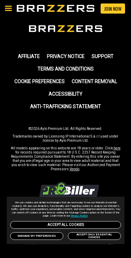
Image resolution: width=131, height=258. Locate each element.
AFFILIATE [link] (29, 56)
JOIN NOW (113, 8)
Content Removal (94, 81)
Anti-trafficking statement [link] (65, 106)
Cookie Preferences (39, 81)
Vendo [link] (74, 169)
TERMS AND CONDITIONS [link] (65, 69)
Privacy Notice (79, 215)
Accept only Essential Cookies (94, 236)
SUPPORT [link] (103, 56)
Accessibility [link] (65, 94)
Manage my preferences (36, 235)
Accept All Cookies (66, 225)
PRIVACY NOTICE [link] (66, 56)
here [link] (117, 148)
